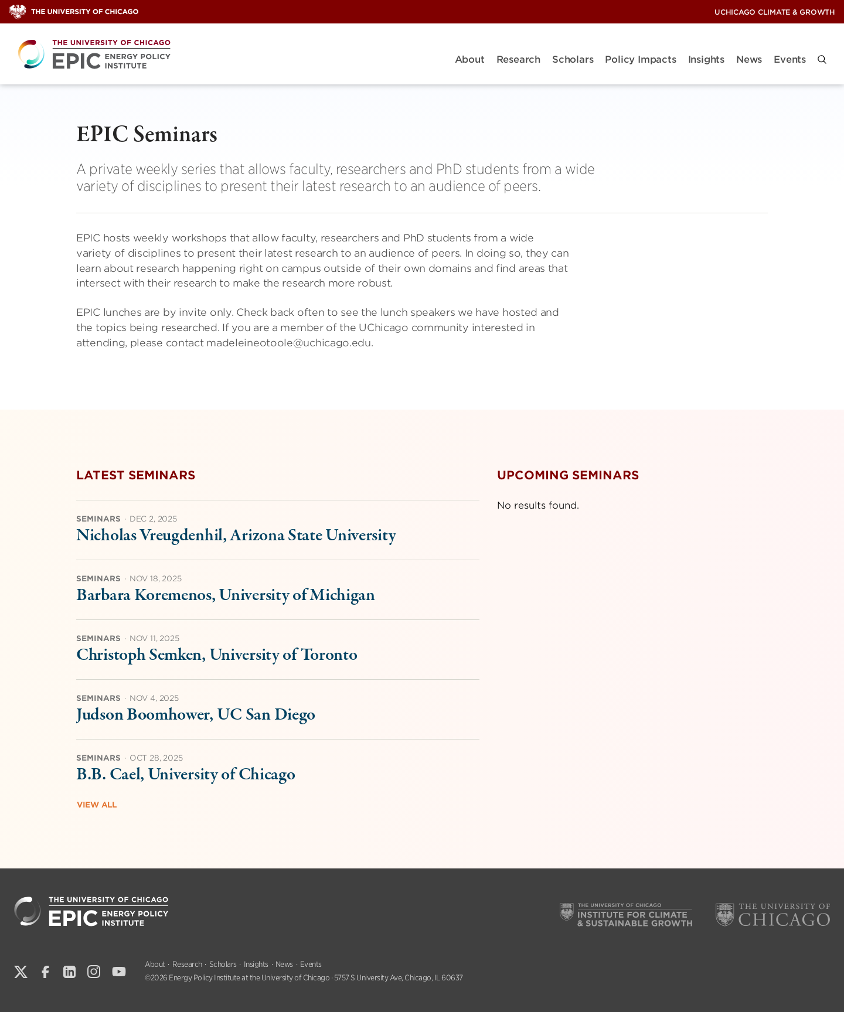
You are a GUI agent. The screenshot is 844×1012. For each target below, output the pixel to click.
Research (518, 59)
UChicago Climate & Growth (774, 12)
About (470, 59)
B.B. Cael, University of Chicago (185, 775)
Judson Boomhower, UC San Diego (195, 715)
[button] (822, 59)
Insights (706, 59)
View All (97, 804)
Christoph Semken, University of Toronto (216, 655)
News (749, 59)
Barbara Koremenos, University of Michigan (225, 596)
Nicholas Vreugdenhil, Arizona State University (236, 536)
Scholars (572, 59)
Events (790, 59)
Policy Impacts (640, 59)
